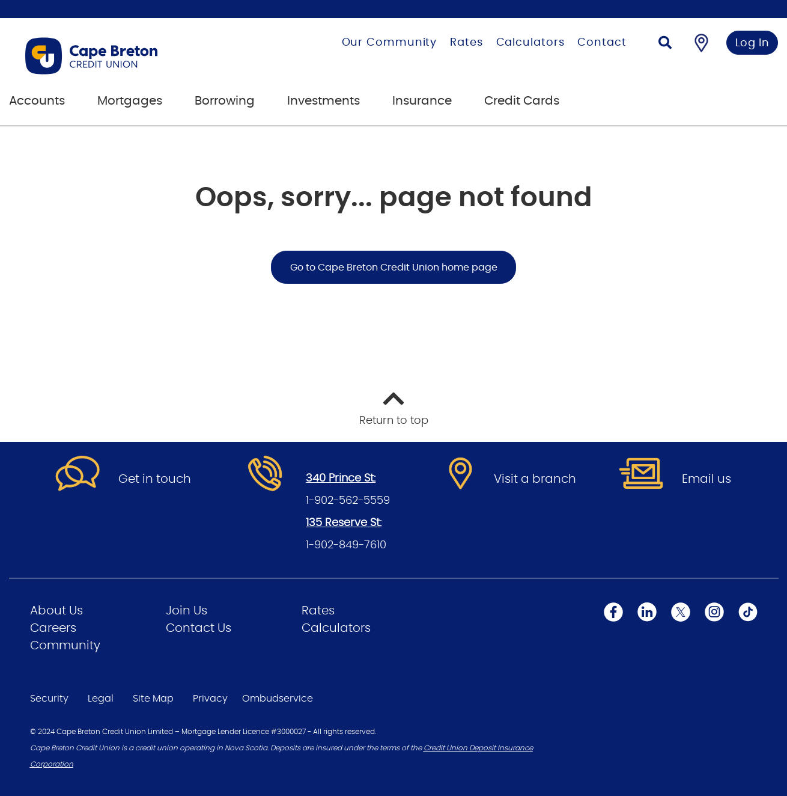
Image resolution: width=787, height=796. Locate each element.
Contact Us (198, 628)
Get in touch (154, 479)
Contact (601, 42)
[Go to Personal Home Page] (131, 56)
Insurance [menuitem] (422, 101)
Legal (101, 698)
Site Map (153, 698)
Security (49, 698)
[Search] (665, 44)
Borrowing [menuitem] (225, 101)
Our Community (389, 42)
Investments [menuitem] (323, 101)
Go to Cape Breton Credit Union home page (393, 267)
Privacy (210, 698)
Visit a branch (535, 479)
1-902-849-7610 (346, 545)
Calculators (530, 42)
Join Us (186, 611)
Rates (466, 42)
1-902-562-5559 (348, 500)
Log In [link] (752, 43)
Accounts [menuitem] (37, 101)
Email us (706, 479)
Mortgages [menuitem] (129, 101)
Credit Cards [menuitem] (521, 101)
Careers (53, 628)
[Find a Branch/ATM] (701, 42)
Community (65, 646)
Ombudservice (277, 698)
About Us (56, 611)
